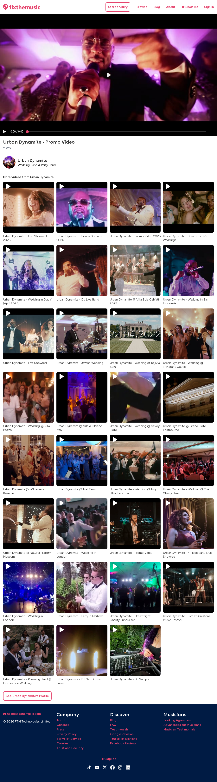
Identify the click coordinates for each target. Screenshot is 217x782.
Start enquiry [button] (118, 7)
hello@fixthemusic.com (22, 714)
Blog (157, 7)
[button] (4, 131)
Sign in (209, 7)
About (170, 7)
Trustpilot (108, 759)
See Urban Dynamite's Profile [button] (27, 696)
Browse (142, 7)
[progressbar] (17, 131)
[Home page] (21, 7)
